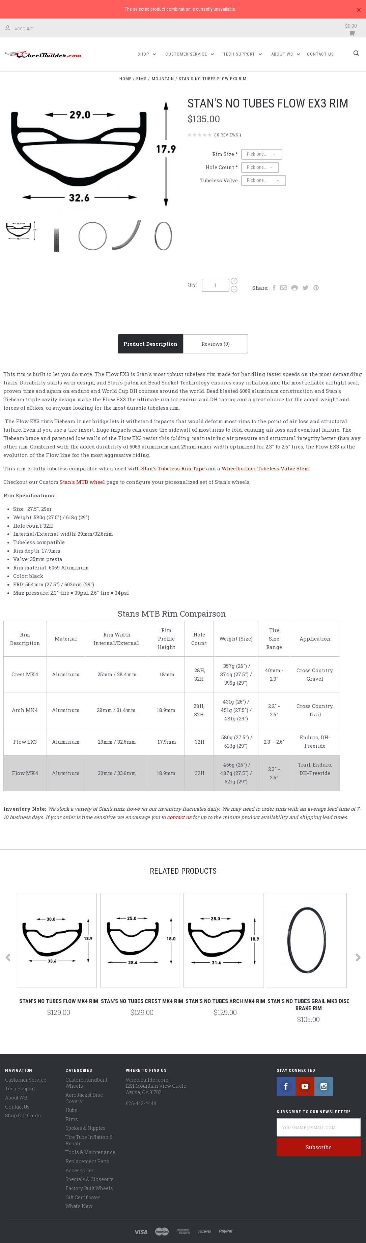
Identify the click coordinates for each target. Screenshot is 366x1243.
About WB (285, 54)
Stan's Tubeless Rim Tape (173, 468)
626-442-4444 (141, 1103)
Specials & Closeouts (89, 1179)
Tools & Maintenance (90, 1152)
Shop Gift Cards (23, 1115)
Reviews (215, 343)
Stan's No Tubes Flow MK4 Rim (58, 1001)
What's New (78, 1206)
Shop (147, 54)
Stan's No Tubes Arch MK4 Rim (225, 1001)
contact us (179, 817)
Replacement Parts (87, 1161)
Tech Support (242, 54)
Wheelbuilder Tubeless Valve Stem (265, 468)
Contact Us (320, 54)
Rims (71, 1119)
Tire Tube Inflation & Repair (89, 1140)
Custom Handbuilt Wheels (86, 1083)
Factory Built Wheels (89, 1188)
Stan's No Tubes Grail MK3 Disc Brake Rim (309, 1005)
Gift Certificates (83, 1197)
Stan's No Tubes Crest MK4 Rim (142, 1001)
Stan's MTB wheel (82, 481)
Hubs (71, 1110)
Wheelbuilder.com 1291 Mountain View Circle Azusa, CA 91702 (156, 1086)
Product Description (150, 343)
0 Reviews (227, 134)
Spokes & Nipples (85, 1128)
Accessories (79, 1170)
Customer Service (189, 54)
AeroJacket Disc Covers (84, 1098)
